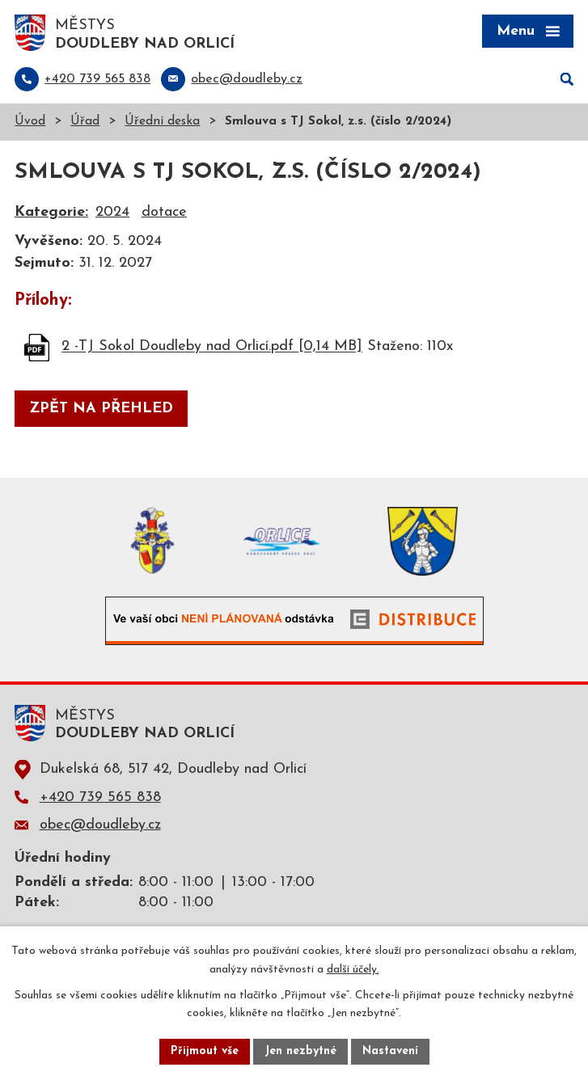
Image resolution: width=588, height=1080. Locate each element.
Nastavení (390, 1051)
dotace (164, 212)
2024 (112, 212)
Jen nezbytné (300, 1051)
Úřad (84, 122)
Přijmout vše (205, 1051)
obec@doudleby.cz (100, 825)
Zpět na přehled (101, 408)
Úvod (30, 122)
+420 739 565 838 (100, 797)
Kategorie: (51, 212)
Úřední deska (162, 122)
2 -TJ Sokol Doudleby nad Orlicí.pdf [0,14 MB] (211, 347)
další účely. (353, 970)
